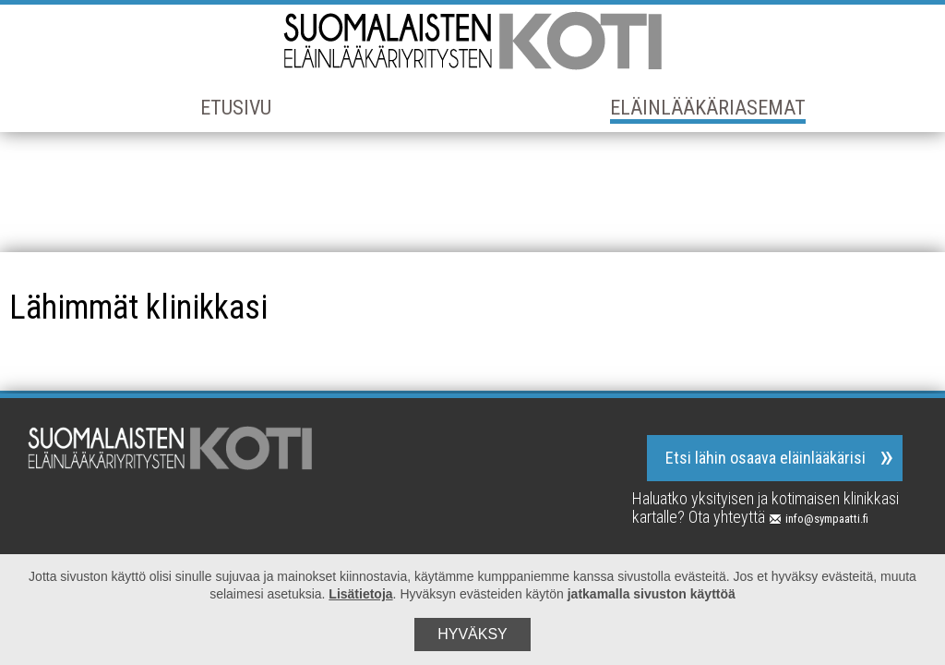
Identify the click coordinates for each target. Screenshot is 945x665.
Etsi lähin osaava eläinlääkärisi (765, 457)
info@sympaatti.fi (818, 519)
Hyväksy (472, 634)
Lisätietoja (360, 593)
